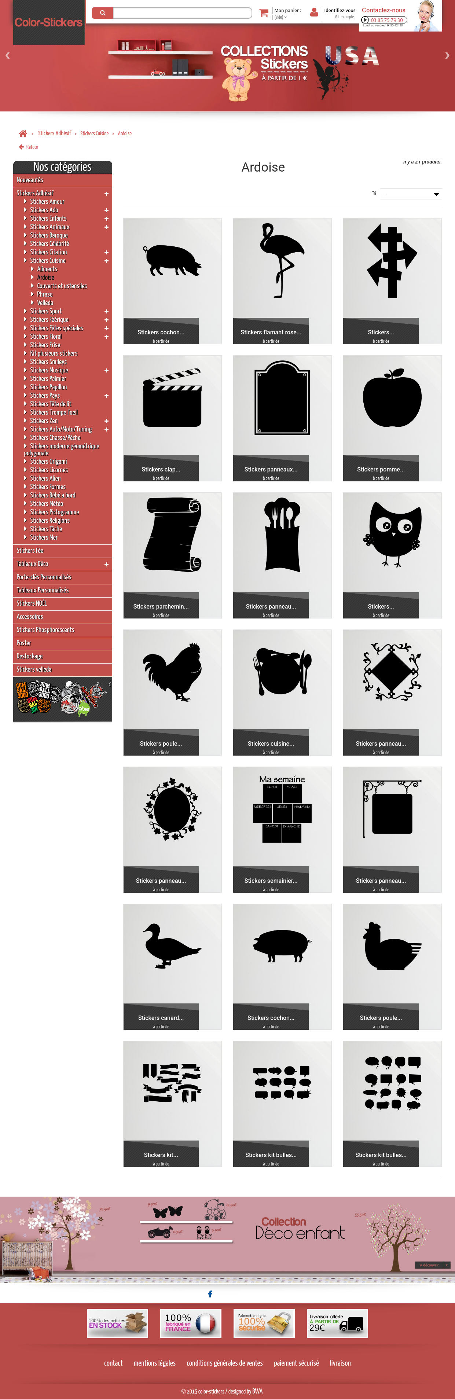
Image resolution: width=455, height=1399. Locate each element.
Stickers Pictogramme (51, 512)
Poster (24, 643)
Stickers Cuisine (94, 133)
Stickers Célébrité (46, 243)
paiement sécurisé (296, 1363)
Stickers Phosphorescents (45, 630)
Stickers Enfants (45, 218)
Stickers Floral (43, 336)
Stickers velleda (34, 669)
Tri (374, 193)
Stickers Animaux (47, 227)
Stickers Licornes (46, 470)
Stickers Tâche (43, 529)
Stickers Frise (42, 345)
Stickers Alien (42, 478)
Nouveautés (30, 180)
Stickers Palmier (45, 378)
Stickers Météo (43, 503)
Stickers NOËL (32, 603)
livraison (340, 1363)
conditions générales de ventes (225, 1363)
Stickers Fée (30, 550)
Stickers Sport (43, 311)
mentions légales (155, 1363)
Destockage (30, 656)
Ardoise (42, 277)
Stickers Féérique (46, 319)
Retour (28, 147)
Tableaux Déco (32, 564)
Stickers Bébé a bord (50, 495)
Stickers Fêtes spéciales (53, 328)
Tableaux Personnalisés (43, 590)
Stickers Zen (41, 421)
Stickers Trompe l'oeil (51, 412)
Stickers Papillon (45, 387)
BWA (257, 1391)
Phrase (42, 294)
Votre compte (344, 17)
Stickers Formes (45, 487)
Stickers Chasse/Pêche (52, 437)
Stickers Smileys (45, 362)
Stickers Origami (45, 461)
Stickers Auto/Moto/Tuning (58, 429)
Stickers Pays (42, 395)
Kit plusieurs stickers (51, 353)
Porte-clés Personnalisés (44, 577)
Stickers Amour (44, 201)
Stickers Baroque (46, 235)
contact (113, 1363)
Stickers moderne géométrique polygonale (61, 449)
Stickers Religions (47, 520)
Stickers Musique (46, 370)
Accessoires (30, 616)
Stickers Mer (41, 537)
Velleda (42, 302)
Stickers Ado (41, 210)
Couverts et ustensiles (59, 286)
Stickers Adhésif (54, 134)
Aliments (44, 269)
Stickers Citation (45, 252)
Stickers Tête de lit (47, 404)
